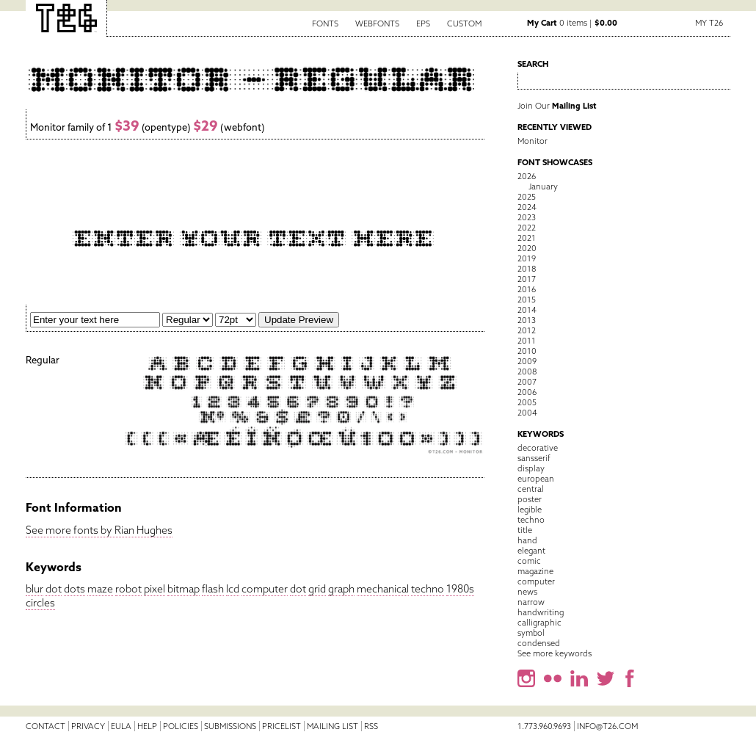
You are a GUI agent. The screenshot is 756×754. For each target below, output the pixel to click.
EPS (423, 23)
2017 (526, 279)
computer (264, 588)
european (535, 479)
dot (54, 588)
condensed (538, 643)
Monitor (532, 141)
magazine (535, 571)
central (530, 489)
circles (40, 602)
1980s (460, 588)
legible (529, 509)
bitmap (183, 588)
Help (147, 726)
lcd (232, 588)
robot (128, 588)
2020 (527, 248)
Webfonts (377, 23)
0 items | (572, 23)
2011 (526, 341)
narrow (531, 602)
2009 (527, 361)
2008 (527, 371)
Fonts (325, 23)
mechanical (383, 588)
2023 (526, 217)
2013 (526, 320)
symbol (531, 633)
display (531, 468)
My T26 (709, 23)
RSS (371, 726)
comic (529, 561)
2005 (527, 402)
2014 (527, 310)
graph (341, 588)
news (527, 592)
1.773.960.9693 (544, 726)
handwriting (540, 612)
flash (213, 588)
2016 (526, 289)
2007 (527, 382)
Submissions (230, 726)
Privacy (88, 726)
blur (34, 588)
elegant (531, 550)
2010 (527, 351)
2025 (526, 197)
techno (427, 588)
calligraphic (539, 622)
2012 (526, 330)
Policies (180, 726)
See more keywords (554, 653)
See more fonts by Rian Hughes (99, 530)
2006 (527, 392)
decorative (537, 448)
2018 (526, 269)
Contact (45, 726)
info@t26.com (607, 726)
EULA (121, 726)
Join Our (557, 106)
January (543, 186)
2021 (526, 238)
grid (317, 588)
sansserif (533, 458)
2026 (526, 176)
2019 (526, 258)
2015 (526, 299)
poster (529, 499)
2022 (526, 227)
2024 (527, 207)
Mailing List (332, 726)
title (524, 530)
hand (527, 540)
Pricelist (281, 726)
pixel (154, 588)
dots (74, 588)
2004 (527, 412)
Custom (464, 23)
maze (100, 588)
